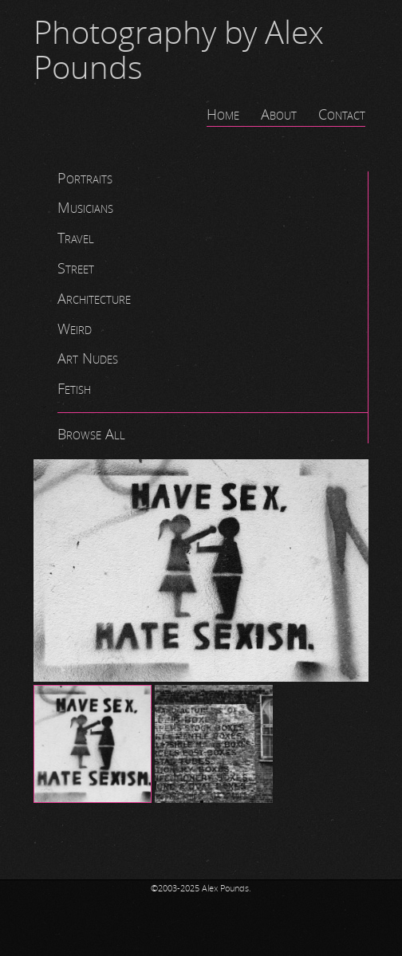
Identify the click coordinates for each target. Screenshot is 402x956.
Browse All (91, 434)
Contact (341, 115)
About (279, 115)
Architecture (94, 299)
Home (223, 115)
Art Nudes (87, 359)
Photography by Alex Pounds (179, 51)
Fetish (74, 389)
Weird (74, 329)
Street (75, 268)
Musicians (85, 208)
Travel (75, 238)
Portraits (84, 178)
